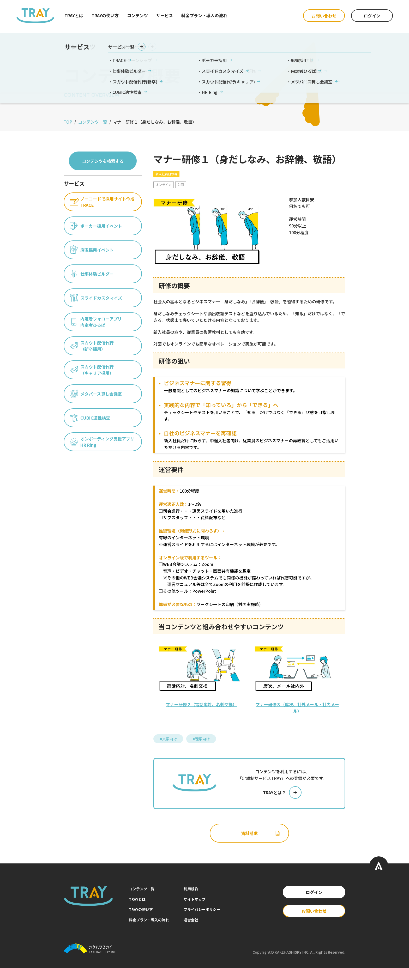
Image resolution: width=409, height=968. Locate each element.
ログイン (372, 16)
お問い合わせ (323, 16)
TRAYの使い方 (105, 15)
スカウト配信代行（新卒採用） (92, 346)
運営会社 (191, 919)
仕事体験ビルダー (92, 274)
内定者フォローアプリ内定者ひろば (96, 322)
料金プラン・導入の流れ (204, 15)
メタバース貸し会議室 (96, 394)
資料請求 (260, 833)
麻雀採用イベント (92, 249)
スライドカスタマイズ (96, 298)
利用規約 (191, 888)
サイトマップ (195, 899)
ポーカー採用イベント (96, 225)
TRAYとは (73, 15)
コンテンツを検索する (103, 161)
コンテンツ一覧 (92, 122)
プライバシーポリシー (202, 909)
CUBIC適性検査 (90, 418)
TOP (68, 122)
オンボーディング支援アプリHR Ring (102, 441)
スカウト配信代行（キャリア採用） (92, 370)
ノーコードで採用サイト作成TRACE (102, 202)
